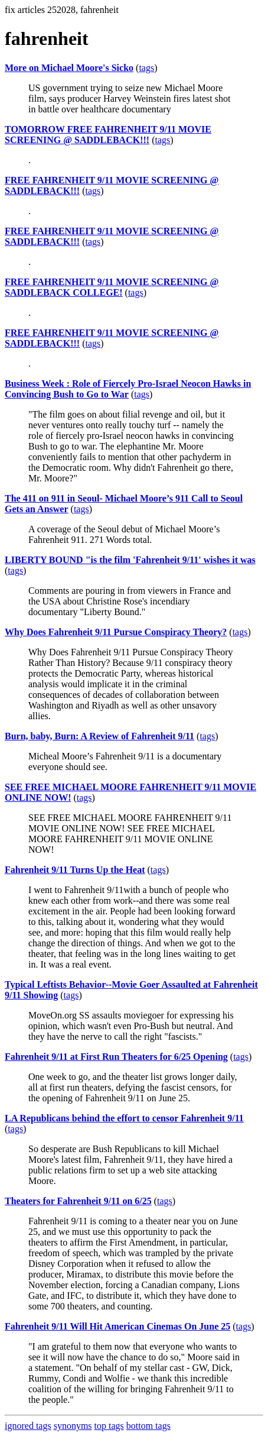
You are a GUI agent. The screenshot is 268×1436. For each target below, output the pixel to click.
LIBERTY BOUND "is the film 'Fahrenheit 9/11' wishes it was (130, 560)
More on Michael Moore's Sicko (69, 68)
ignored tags (28, 1426)
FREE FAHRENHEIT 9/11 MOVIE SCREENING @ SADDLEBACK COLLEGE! (111, 287)
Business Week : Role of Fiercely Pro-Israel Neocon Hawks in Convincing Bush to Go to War (128, 389)
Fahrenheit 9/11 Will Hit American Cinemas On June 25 (117, 1326)
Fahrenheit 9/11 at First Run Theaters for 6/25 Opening (116, 1057)
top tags (109, 1426)
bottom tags (148, 1426)
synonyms (73, 1426)
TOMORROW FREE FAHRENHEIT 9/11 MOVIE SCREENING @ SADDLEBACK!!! (108, 134)
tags (146, 68)
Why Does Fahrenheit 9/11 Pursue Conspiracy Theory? (116, 632)
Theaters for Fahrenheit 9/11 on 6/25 (78, 1201)
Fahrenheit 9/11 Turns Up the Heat (75, 870)
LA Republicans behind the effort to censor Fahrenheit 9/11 (124, 1118)
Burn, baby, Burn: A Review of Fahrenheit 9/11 (99, 736)
